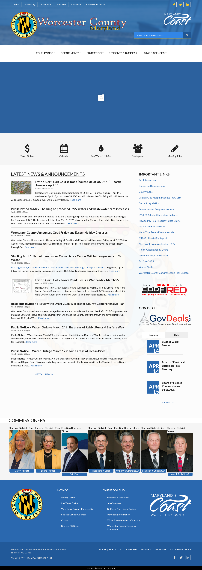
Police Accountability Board (153, 249)
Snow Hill (61, 4)
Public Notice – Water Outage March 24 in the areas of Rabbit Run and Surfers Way (67, 327)
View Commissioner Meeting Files (78, 509)
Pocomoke (76, 4)
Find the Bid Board (70, 526)
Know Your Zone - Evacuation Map (157, 232)
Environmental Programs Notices (156, 209)
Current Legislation (149, 203)
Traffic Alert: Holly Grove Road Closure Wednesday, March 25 (77, 280)
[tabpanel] (165, 373)
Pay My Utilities (69, 497)
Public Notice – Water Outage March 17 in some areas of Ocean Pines (58, 351)
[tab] (153, 335)
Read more (75, 199)
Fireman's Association (118, 497)
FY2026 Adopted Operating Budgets (158, 214)
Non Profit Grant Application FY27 (157, 244)
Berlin (16, 4)
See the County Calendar (73, 514)
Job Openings (114, 503)
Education (94, 52)
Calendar (153, 334)
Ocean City (29, 4)
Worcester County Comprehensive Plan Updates (164, 272)
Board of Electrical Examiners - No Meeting (173, 366)
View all (167, 402)
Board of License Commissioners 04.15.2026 (172, 386)
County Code (146, 191)
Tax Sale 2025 (146, 261)
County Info (44, 52)
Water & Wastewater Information (123, 520)
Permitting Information (118, 514)
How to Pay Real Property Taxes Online (160, 220)
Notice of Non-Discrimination (121, 509)
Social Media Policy (95, 4)
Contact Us (67, 520)
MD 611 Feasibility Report (153, 238)
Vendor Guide (146, 267)
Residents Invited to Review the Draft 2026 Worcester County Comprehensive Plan (67, 303)
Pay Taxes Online (69, 503)
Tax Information (147, 180)
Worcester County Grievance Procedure (122, 528)
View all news (43, 374)
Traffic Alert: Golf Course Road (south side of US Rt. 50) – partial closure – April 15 (78, 183)
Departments (70, 52)
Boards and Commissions (152, 185)
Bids (176, 334)
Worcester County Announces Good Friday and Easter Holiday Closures (59, 232)
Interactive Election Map (152, 226)
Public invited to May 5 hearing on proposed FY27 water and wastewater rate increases (70, 209)
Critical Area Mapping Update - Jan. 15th (160, 197)
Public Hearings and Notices (153, 255)
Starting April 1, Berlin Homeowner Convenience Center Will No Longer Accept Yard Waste (68, 258)
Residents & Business (123, 52)
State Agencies (154, 52)
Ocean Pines (46, 4)
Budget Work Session (170, 343)
